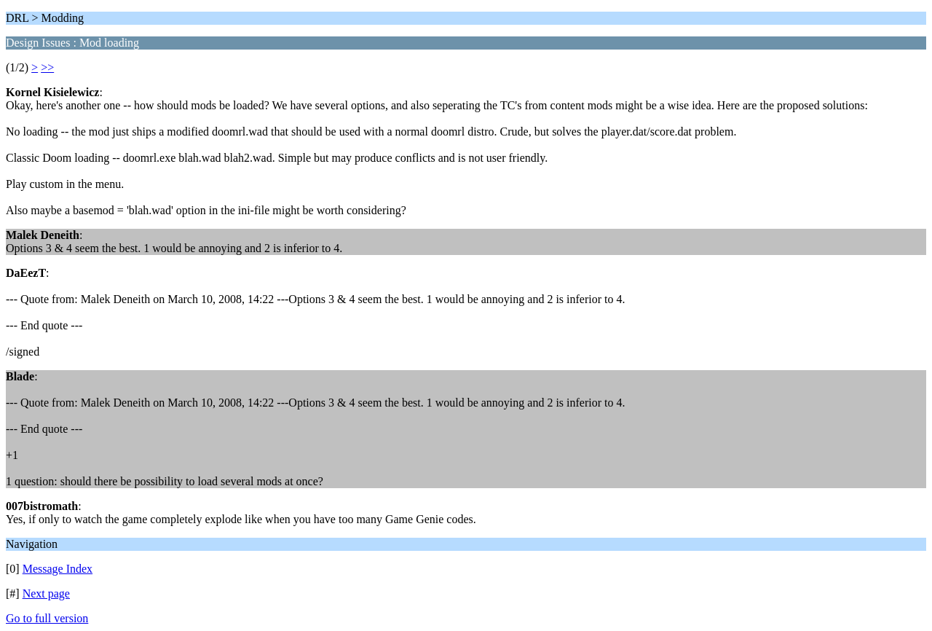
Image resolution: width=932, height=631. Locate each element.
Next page (46, 593)
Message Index (57, 569)
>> (47, 67)
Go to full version (47, 618)
